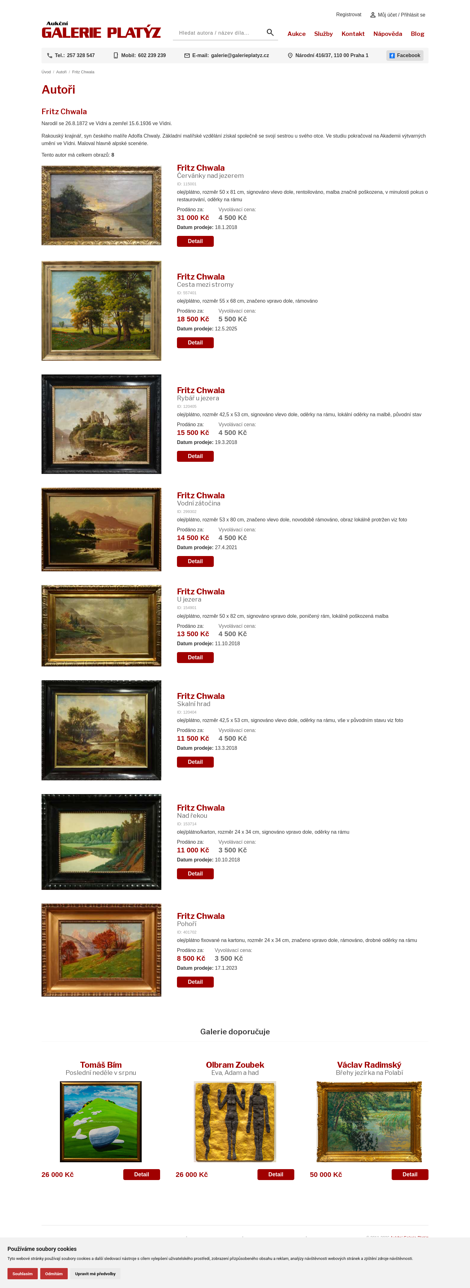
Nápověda (387, 33)
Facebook (404, 55)
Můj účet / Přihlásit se (397, 15)
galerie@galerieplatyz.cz (240, 55)
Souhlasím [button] (22, 1273)
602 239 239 (152, 55)
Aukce (296, 33)
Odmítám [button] (54, 1273)
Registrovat (348, 14)
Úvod (46, 72)
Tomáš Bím (101, 1068)
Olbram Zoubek (235, 1068)
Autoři (61, 72)
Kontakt (353, 33)
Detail (195, 241)
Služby (323, 33)
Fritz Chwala (83, 72)
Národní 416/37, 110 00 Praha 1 (332, 55)
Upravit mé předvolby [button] (95, 1273)
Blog (417, 33)
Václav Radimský (369, 1068)
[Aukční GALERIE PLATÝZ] (102, 36)
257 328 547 (81, 55)
